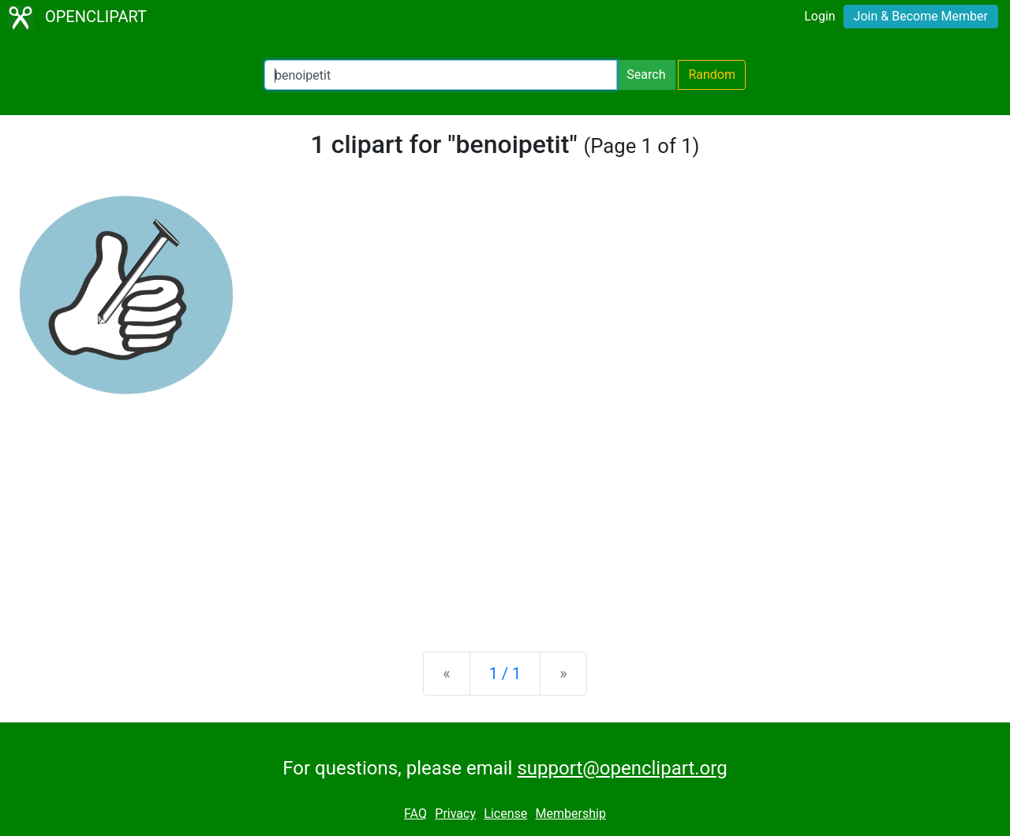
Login (819, 16)
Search (646, 74)
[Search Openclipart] (440, 75)
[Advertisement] (505, 515)
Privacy (455, 813)
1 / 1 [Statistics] (505, 673)
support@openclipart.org (622, 768)
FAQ (415, 813)
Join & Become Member (921, 16)
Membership (571, 813)
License (505, 813)
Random (711, 74)
